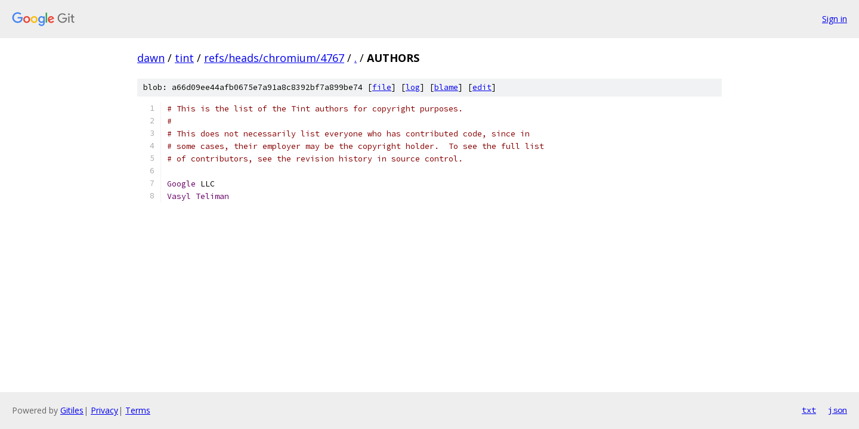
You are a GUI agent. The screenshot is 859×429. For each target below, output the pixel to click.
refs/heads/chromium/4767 (274, 58)
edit (482, 87)
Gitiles (72, 410)
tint (184, 58)
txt (809, 410)
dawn (151, 58)
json (837, 410)
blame (446, 87)
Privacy (104, 410)
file (381, 87)
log (413, 87)
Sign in (834, 18)
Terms (137, 410)
